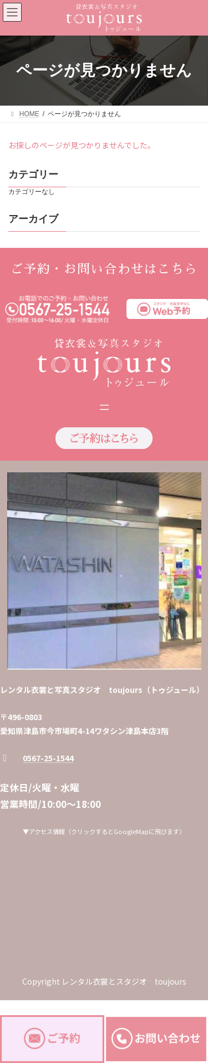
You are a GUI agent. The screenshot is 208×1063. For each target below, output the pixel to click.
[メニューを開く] (104, 407)
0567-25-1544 (48, 757)
